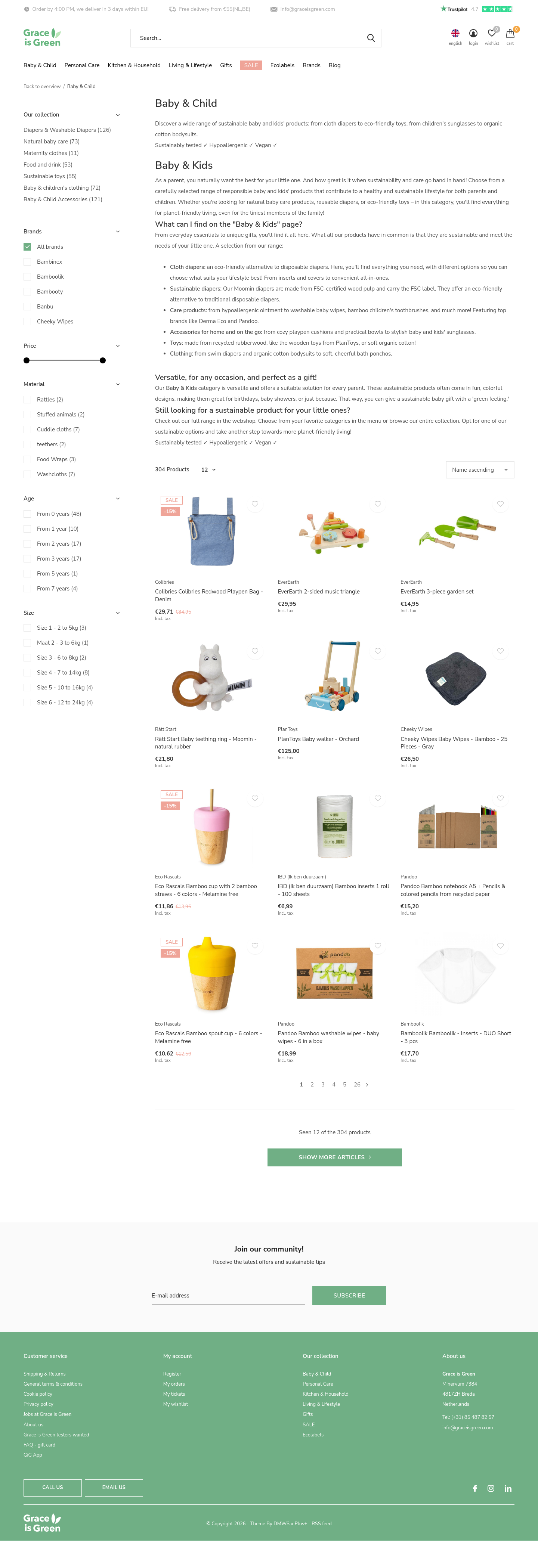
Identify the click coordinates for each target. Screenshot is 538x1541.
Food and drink (48, 164)
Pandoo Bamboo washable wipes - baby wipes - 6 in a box (328, 1037)
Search (371, 38)
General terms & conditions (53, 1384)
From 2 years (59, 544)
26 (357, 1084)
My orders (174, 1384)
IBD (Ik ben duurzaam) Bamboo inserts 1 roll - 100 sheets (333, 890)
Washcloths (56, 474)
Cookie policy (38, 1394)
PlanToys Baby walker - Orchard (318, 739)
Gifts (226, 65)
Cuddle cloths (58, 429)
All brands (50, 247)
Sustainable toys (50, 176)
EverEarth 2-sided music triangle (319, 591)
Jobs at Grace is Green (47, 1414)
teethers (51, 444)
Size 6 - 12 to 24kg (65, 702)
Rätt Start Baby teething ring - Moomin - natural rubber (206, 743)
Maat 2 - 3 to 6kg (63, 643)
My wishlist (175, 1404)
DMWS (281, 1523)
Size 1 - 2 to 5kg (61, 628)
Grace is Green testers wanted (56, 1435)
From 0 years (59, 514)
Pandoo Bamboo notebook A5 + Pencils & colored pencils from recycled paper (453, 890)
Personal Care (82, 65)
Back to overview (42, 86)
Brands (312, 65)
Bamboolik (50, 276)
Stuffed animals (61, 414)
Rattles (50, 399)
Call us (52, 1487)
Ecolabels (282, 65)
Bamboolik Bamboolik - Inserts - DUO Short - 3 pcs (456, 1037)
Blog (335, 65)
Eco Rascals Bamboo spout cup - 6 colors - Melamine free (208, 1037)
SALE (251, 65)
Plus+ (301, 1523)
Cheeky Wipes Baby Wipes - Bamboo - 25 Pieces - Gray (454, 743)
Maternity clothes (51, 153)
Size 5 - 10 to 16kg (65, 687)
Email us (114, 1487)
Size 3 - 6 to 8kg (61, 657)
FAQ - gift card (39, 1445)
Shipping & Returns (45, 1374)
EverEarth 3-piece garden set (437, 591)
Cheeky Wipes (55, 321)
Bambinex (49, 262)
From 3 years (59, 558)
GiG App (33, 1455)
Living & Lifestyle (190, 65)
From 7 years (57, 588)
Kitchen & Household (134, 65)
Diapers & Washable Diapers (67, 130)
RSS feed (322, 1523)
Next (367, 1084)
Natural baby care (52, 141)
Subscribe (349, 1295)
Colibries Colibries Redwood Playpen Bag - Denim (209, 595)
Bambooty (50, 291)
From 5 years (57, 573)
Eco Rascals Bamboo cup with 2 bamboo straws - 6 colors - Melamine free (206, 890)
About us (33, 1424)
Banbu (45, 306)
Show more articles (335, 1157)
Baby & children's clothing (62, 188)
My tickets (174, 1394)
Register (172, 1374)
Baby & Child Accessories (63, 199)
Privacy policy (38, 1404)
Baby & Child (40, 65)
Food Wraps (56, 459)
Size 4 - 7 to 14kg (63, 672)
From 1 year (58, 529)
